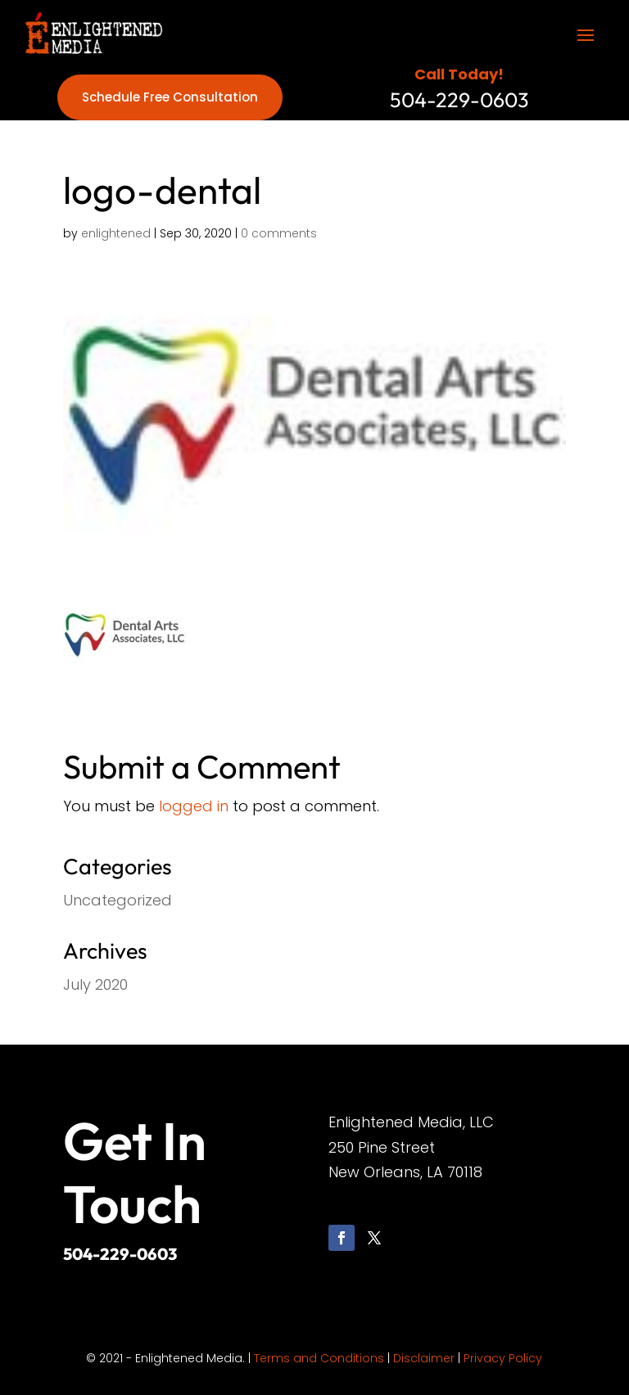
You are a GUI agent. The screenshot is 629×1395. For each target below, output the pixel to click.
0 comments (279, 233)
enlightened (116, 233)
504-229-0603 (120, 1254)
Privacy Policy (503, 1358)
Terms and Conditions (319, 1358)
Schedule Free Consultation (170, 97)
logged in (194, 806)
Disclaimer (424, 1358)
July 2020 (95, 984)
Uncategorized (117, 900)
